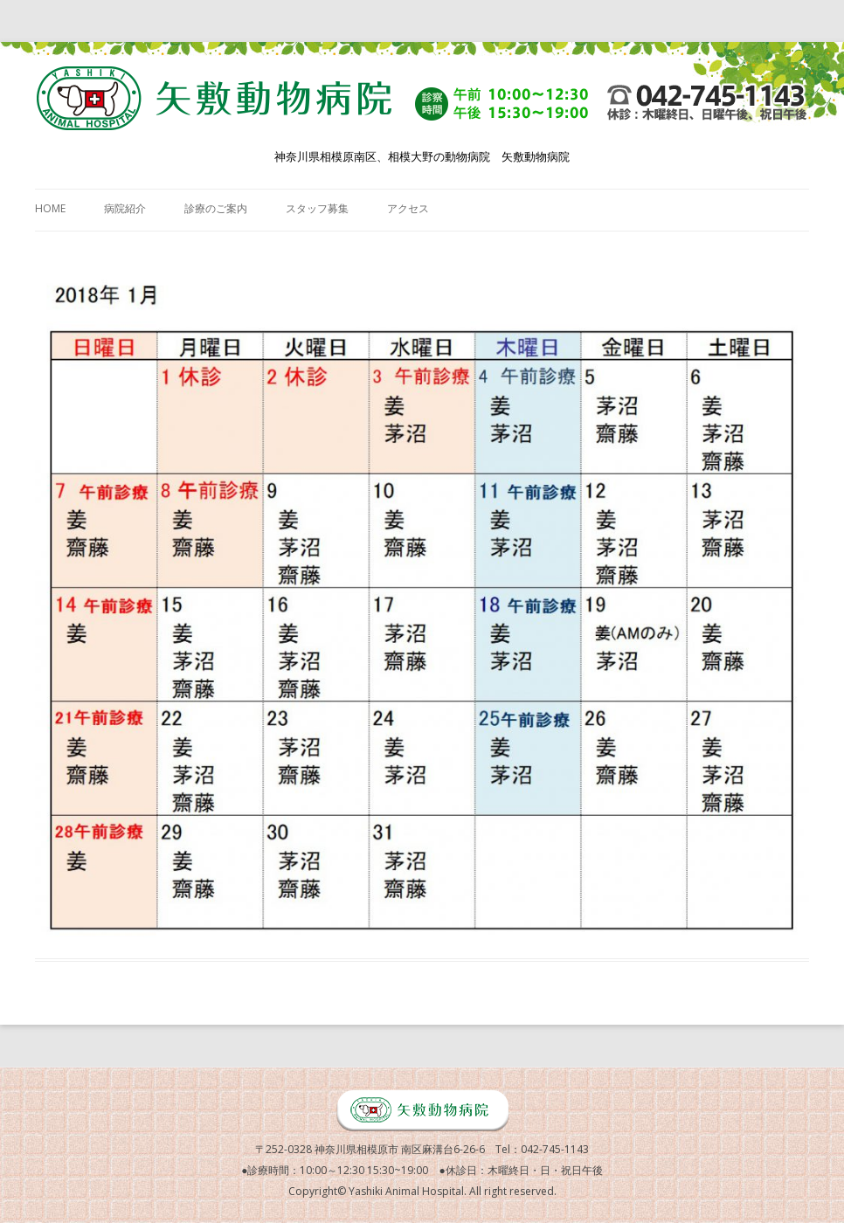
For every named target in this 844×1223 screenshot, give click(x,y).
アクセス (408, 208)
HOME (50, 208)
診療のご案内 (215, 208)
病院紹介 (125, 208)
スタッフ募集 (317, 208)
